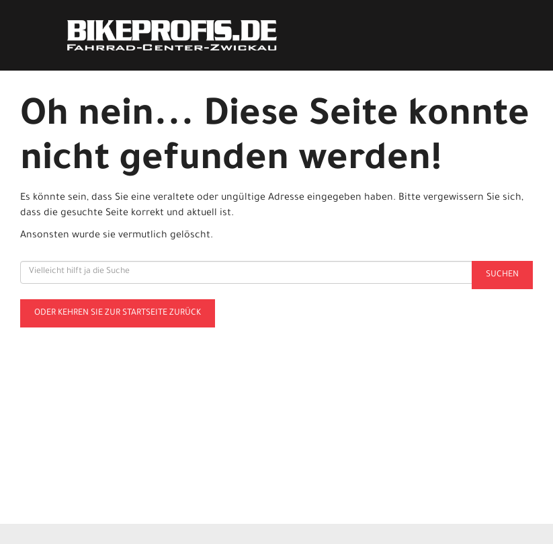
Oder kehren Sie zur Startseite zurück (117, 313)
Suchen (502, 275)
